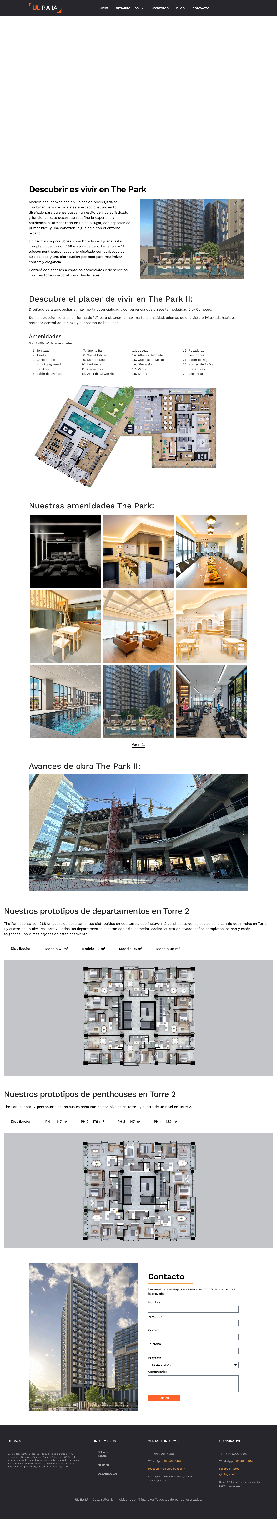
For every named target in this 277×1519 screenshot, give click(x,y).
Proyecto (155, 1358)
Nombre (154, 1302)
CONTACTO (201, 8)
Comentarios (157, 1372)
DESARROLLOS (130, 8)
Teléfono (154, 1344)
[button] (188, 276)
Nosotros (103, 1464)
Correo (153, 1330)
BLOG (180, 8)
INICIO (103, 8)
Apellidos (155, 1316)
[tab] (21, 948)
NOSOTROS (160, 8)
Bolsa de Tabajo (103, 1453)
